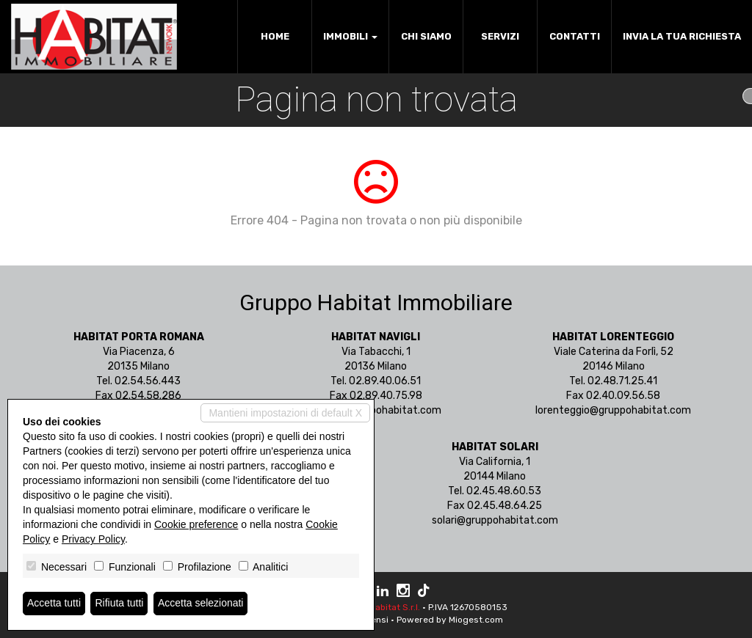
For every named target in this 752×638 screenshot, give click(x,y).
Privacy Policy (93, 539)
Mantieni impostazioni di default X (285, 413)
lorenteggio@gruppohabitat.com (613, 410)
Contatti (574, 36)
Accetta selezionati (201, 603)
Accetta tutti (54, 603)
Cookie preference (196, 524)
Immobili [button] (350, 36)
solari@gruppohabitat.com (495, 520)
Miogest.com (476, 620)
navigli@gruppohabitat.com (375, 410)
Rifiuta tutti (119, 603)
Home (275, 36)
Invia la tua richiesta (682, 36)
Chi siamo (426, 36)
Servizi (500, 36)
